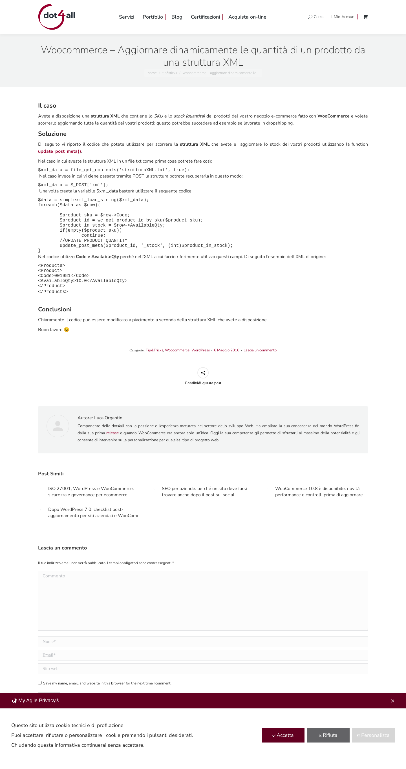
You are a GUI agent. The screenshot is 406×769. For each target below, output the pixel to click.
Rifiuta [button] (328, 735)
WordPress (200, 350)
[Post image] (40, 489)
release (112, 433)
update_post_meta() (59, 151)
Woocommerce (177, 350)
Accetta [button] (283, 735)
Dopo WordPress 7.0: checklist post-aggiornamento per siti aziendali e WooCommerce (99, 512)
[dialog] (203, 731)
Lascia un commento (260, 350)
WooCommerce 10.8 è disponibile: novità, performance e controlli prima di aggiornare (319, 492)
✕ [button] (392, 701)
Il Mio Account (343, 16)
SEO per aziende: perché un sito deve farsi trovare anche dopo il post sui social (204, 492)
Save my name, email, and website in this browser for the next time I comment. (107, 683)
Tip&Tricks (154, 350)
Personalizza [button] (373, 735)
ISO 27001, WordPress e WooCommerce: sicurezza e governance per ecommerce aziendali (91, 492)
